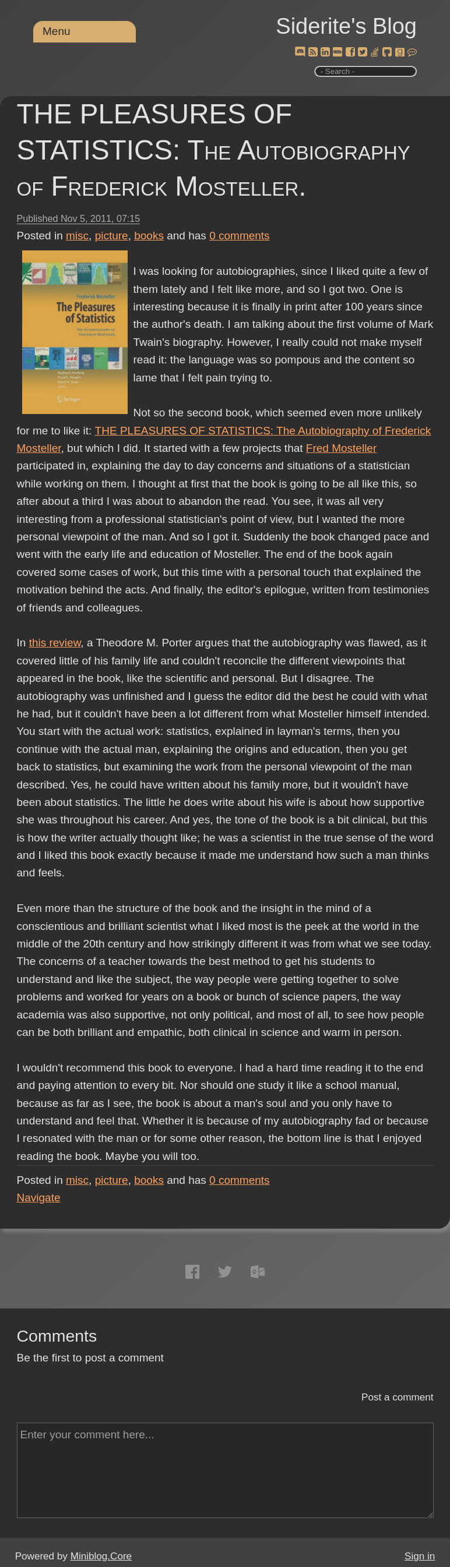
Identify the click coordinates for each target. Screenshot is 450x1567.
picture (111, 235)
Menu (57, 31)
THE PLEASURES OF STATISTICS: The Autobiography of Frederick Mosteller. (213, 149)
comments (239, 235)
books (149, 235)
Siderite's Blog (346, 26)
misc (77, 235)
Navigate (39, 1197)
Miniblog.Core (101, 1556)
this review (55, 642)
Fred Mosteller (341, 448)
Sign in (420, 1556)
